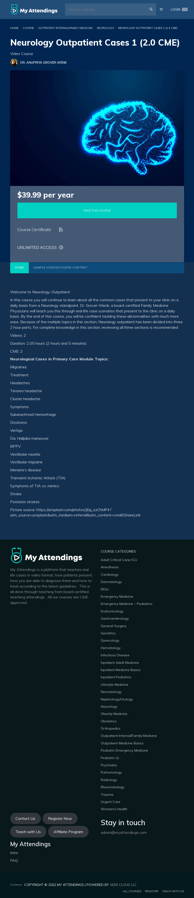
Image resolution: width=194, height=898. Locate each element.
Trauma (107, 794)
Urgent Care (110, 802)
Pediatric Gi (110, 758)
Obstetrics (109, 721)
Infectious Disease (115, 655)
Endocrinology (112, 611)
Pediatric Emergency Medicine (124, 750)
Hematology (111, 648)
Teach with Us (28, 831)
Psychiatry (109, 765)
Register (151, 891)
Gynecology (110, 640)
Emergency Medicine (117, 596)
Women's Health (114, 809)
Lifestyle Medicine (114, 684)
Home (19, 267)
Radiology (109, 780)
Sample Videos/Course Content (60, 267)
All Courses (132, 891)
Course (28, 28)
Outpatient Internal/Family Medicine (65, 28)
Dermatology (111, 582)
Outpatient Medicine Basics (122, 743)
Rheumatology (112, 787)
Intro (14, 852)
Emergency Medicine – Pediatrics (126, 604)
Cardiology (109, 574)
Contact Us (25, 818)
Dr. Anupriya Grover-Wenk (43, 62)
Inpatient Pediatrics (116, 677)
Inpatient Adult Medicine (120, 662)
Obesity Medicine (114, 714)
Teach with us (173, 891)
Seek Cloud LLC (123, 885)
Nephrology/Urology (117, 699)
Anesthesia (109, 567)
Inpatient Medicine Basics (121, 670)
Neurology (105, 28)
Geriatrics (108, 633)
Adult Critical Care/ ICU (119, 560)
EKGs (105, 589)
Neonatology (111, 692)
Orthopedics (111, 728)
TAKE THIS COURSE (97, 210)
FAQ (14, 860)
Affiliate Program (68, 831)
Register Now (60, 818)
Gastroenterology (115, 618)
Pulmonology (111, 772)
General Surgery (113, 626)
